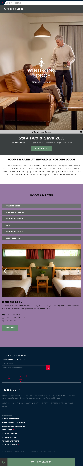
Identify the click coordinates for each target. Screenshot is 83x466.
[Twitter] (8, 375)
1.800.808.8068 (7, 359)
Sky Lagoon (7, 429)
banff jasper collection (13, 421)
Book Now (10, 327)
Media (4, 405)
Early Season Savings (41, 131)
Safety (45, 402)
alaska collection (10, 418)
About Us (6, 402)
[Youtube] (20, 375)
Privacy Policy (20, 450)
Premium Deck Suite (14, 231)
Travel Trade (67, 402)
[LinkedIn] (25, 375)
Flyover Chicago (9, 444)
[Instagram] (14, 375)
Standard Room (13, 205)
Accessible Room (13, 237)
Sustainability (32, 402)
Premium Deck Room (14, 218)
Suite (8, 224)
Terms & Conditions (47, 450)
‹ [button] (5, 270)
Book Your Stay (41, 147)
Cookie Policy (33, 450)
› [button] (78, 270)
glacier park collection (13, 425)
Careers (54, 402)
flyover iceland (9, 436)
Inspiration (18, 402)
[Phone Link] (4, 462)
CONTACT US (20, 359)
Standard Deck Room (15, 211)
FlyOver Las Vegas (10, 440)
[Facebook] (3, 375)
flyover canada (9, 432)
